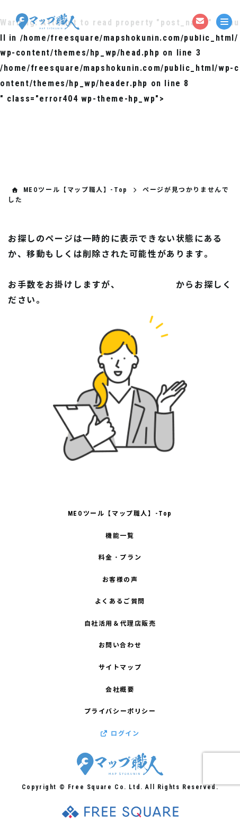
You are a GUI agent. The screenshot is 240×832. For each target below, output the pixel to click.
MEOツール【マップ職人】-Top (120, 513)
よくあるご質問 (120, 601)
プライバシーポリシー (120, 711)
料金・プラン (120, 557)
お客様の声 (120, 579)
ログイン (120, 733)
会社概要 (119, 689)
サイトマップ (148, 285)
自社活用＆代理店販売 (120, 623)
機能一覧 (119, 536)
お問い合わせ (120, 645)
